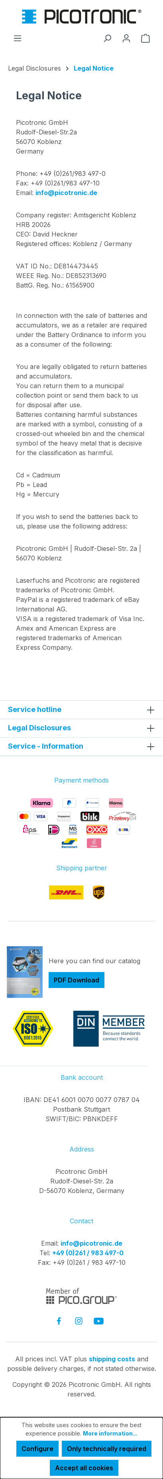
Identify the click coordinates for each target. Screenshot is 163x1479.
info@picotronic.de (66, 193)
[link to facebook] (59, 1321)
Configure (37, 1449)
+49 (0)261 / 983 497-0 (88, 1253)
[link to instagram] (79, 1321)
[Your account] (126, 38)
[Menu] (17, 38)
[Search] (107, 38)
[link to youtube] (99, 1321)
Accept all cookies (84, 1468)
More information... (110, 1433)
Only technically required (106, 1449)
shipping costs (112, 1359)
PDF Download (76, 980)
